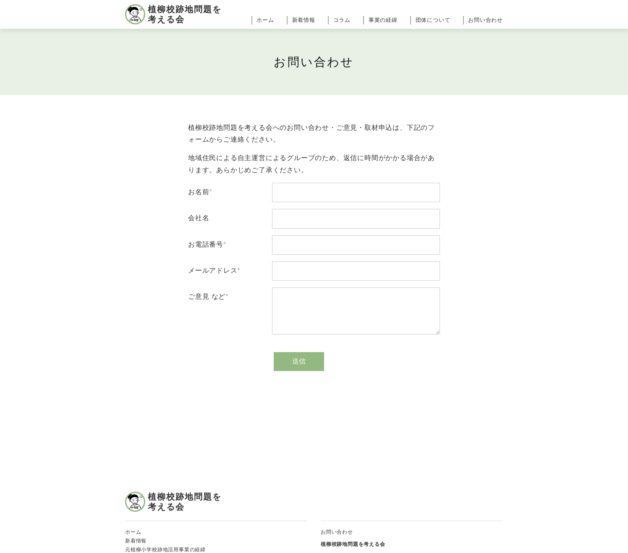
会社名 (198, 217)
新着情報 (303, 20)
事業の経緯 (383, 20)
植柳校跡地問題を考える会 (185, 14)
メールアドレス (213, 270)
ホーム (265, 20)
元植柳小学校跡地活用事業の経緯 (165, 550)
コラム (342, 20)
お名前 (198, 191)
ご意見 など (206, 296)
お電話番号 (205, 244)
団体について (433, 20)
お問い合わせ (485, 20)
